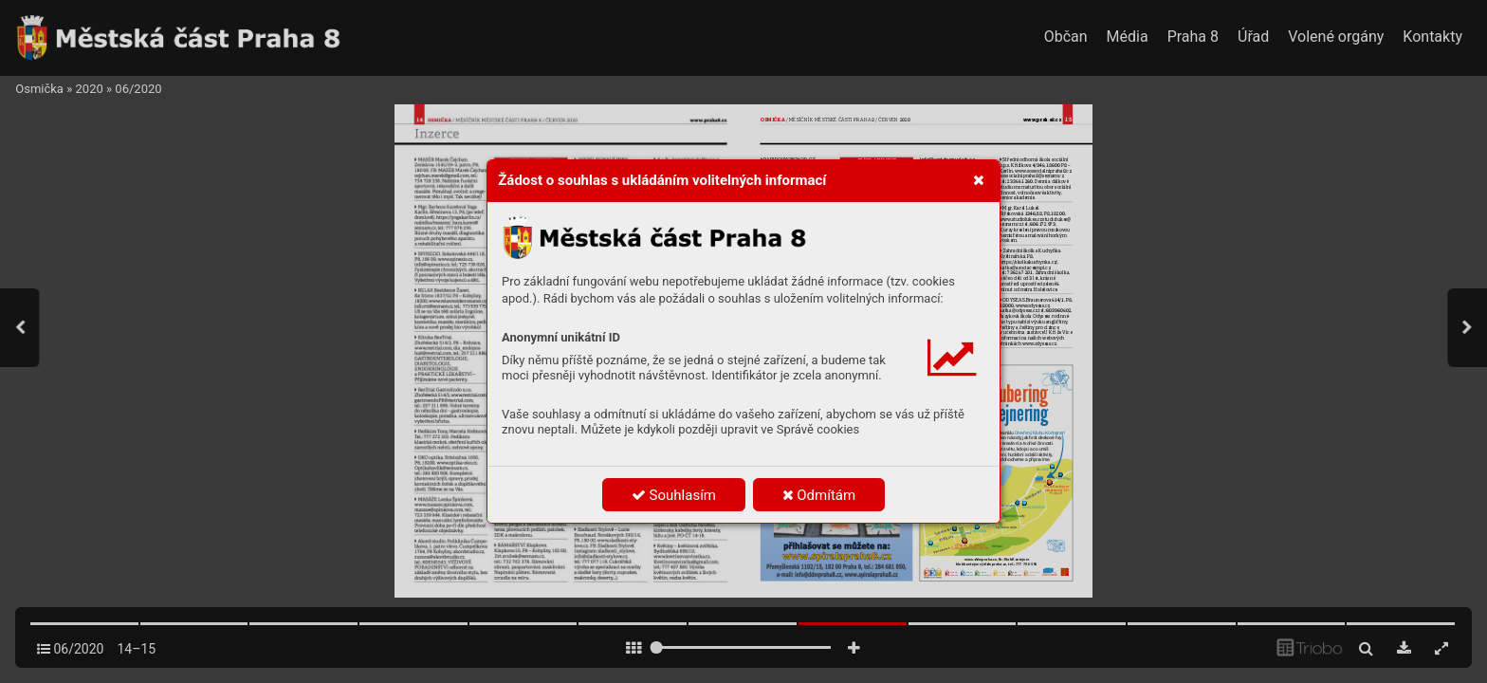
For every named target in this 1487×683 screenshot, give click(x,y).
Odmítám (819, 495)
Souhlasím (674, 495)
